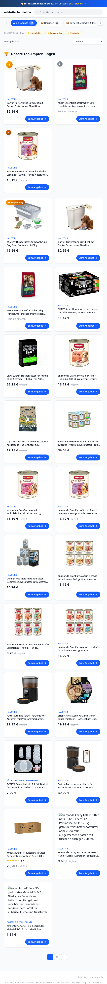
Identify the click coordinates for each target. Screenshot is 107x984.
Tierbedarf (74, 33)
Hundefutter (34, 33)
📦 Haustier (50, 23)
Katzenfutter (54, 33)
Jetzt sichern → (77, 3)
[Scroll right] (100, 23)
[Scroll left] (6, 23)
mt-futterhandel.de (17, 12)
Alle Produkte (23, 23)
